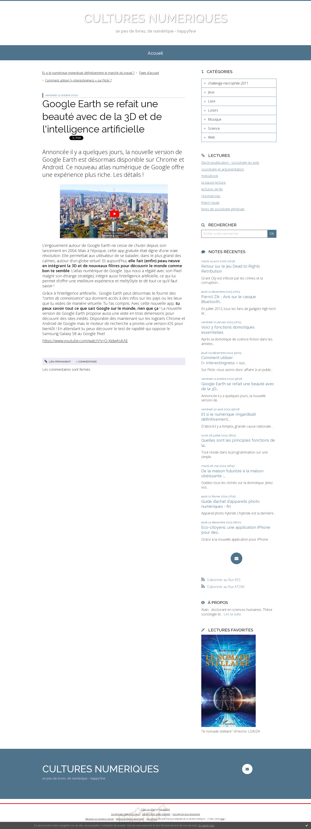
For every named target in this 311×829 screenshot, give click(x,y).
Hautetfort (164, 809)
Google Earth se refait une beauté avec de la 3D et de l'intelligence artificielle (102, 116)
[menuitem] (155, 52)
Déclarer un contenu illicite (99, 818)
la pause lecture (213, 182)
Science (214, 128)
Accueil (155, 53)
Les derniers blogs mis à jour (125, 814)
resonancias (210, 195)
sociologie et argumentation (222, 169)
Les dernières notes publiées (156, 814)
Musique (214, 119)
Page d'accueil (149, 73)
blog (222, 818)
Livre (211, 101)
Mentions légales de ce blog (129, 818)
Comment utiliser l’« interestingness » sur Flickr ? (78, 80)
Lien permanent (57, 361)
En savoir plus (206, 825)
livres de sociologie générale (222, 209)
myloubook (209, 175)
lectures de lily (212, 189)
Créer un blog (148, 809)
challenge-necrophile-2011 (228, 83)
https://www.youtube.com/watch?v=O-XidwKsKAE (85, 340)
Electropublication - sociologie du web (230, 162)
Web (211, 137)
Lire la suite (232, 614)
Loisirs (213, 110)
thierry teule (210, 202)
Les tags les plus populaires (186, 814)
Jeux (211, 92)
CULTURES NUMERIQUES (155, 18)
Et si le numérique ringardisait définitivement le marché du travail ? (88, 73)
